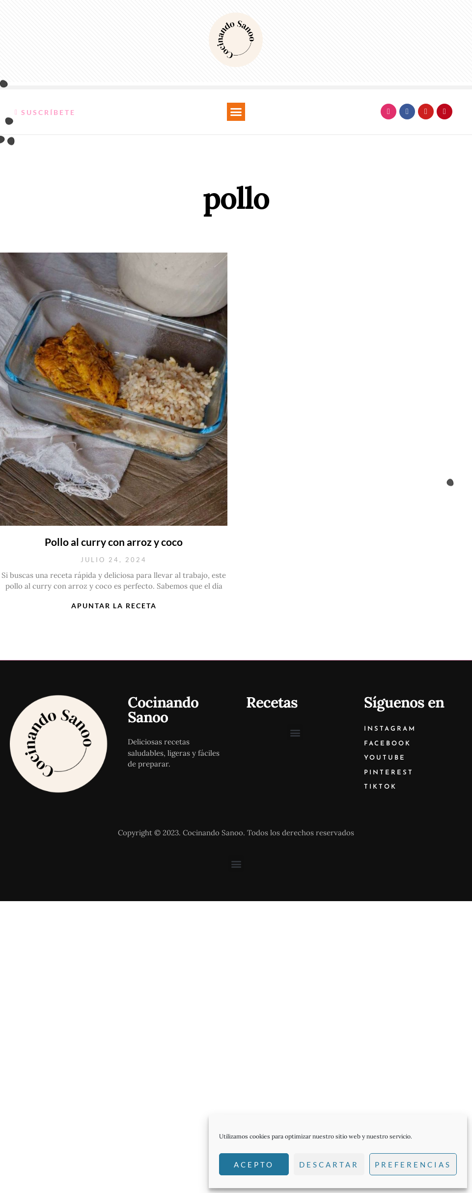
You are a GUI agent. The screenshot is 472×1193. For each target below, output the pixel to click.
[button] (236, 112)
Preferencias (413, 1164)
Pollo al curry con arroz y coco (114, 542)
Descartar (329, 1164)
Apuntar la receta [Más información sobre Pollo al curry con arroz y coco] (114, 605)
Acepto (254, 1164)
